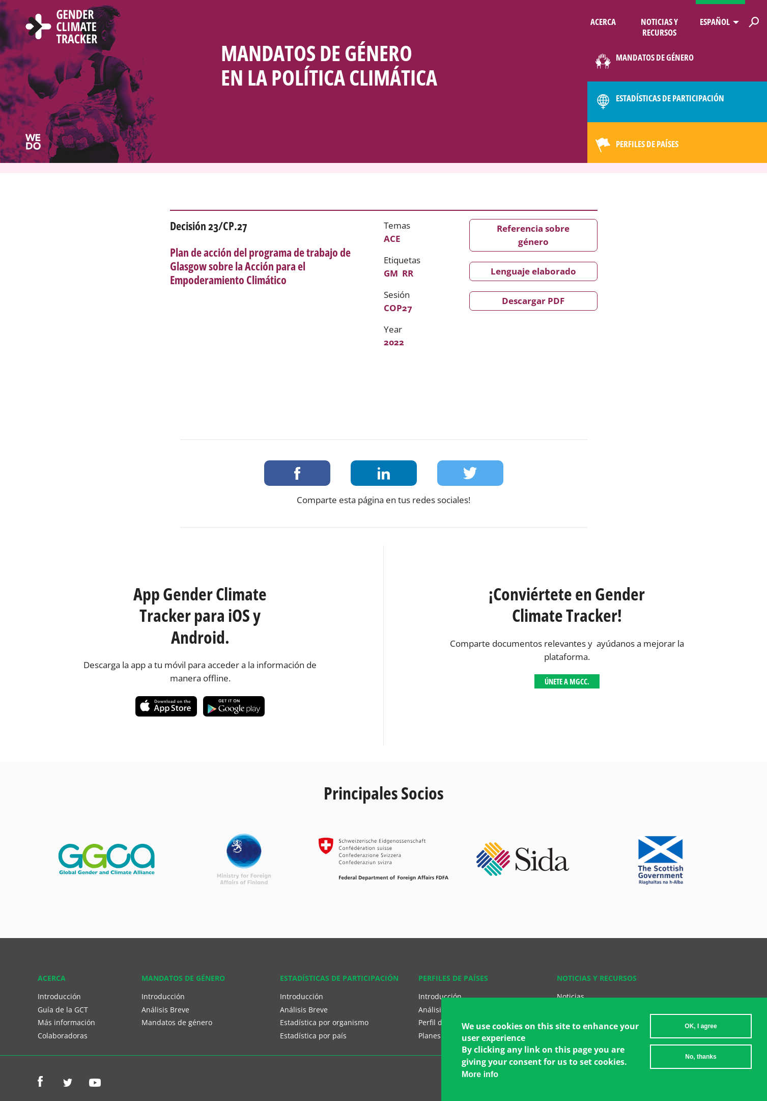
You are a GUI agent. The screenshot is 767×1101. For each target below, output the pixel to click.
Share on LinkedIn (384, 473)
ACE (392, 238)
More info (480, 1076)
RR (407, 273)
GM (391, 273)
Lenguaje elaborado (533, 271)
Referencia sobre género (533, 235)
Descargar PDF (533, 301)
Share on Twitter (470, 473)
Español (715, 21)
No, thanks (700, 1058)
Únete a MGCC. (567, 681)
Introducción (59, 996)
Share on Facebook (297, 473)
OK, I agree (701, 1028)
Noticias (570, 996)
